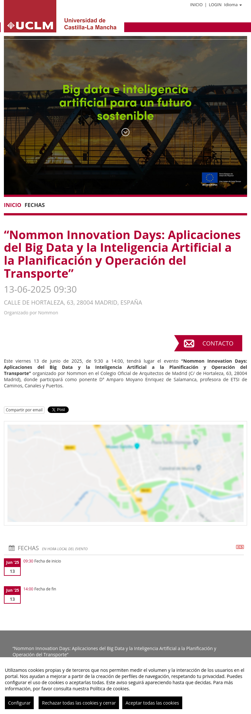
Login (215, 4)
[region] (125, 685)
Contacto (217, 343)
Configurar (19, 703)
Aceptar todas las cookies (152, 703)
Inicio (196, 4)
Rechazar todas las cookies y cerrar (79, 703)
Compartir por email (24, 410)
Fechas (35, 205)
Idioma (233, 4)
